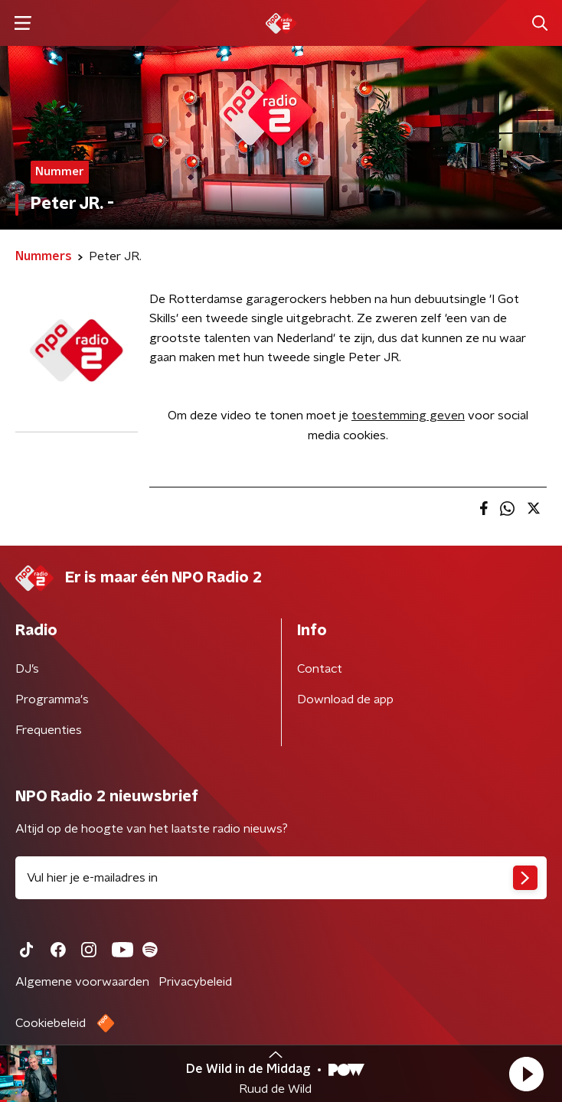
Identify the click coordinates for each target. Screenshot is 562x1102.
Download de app (345, 699)
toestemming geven (408, 415)
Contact (319, 669)
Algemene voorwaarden (82, 982)
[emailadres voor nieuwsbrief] (281, 877)
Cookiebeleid (50, 1023)
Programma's (52, 699)
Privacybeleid (195, 982)
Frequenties (48, 730)
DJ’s (27, 669)
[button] (526, 1073)
